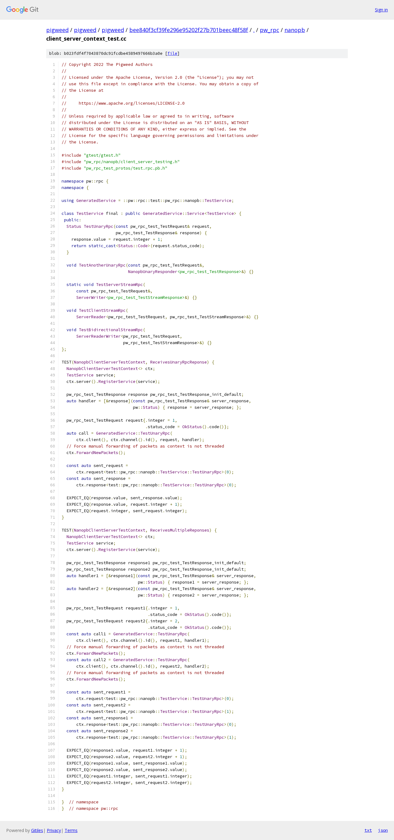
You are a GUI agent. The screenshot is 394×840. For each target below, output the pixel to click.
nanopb (294, 30)
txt (368, 830)
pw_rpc (269, 30)
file (172, 53)
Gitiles (37, 830)
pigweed (57, 30)
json (383, 830)
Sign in (381, 10)
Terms (71, 830)
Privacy (54, 830)
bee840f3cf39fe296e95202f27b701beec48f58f (188, 30)
